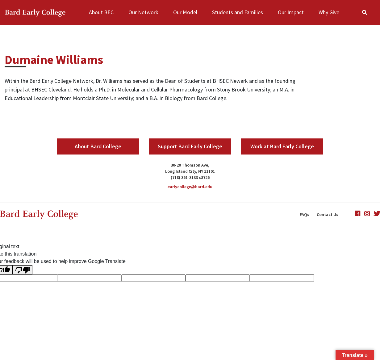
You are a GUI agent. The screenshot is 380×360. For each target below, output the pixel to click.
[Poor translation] (22, 269)
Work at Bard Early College (282, 146)
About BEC (101, 12)
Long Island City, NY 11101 (190, 171)
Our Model (185, 12)
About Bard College (98, 146)
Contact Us (327, 214)
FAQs (304, 214)
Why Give (329, 12)
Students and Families (237, 12)
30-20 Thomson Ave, (190, 165)
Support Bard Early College (190, 146)
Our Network (143, 12)
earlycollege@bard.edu (190, 186)
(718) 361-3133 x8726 (190, 177)
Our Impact (291, 12)
